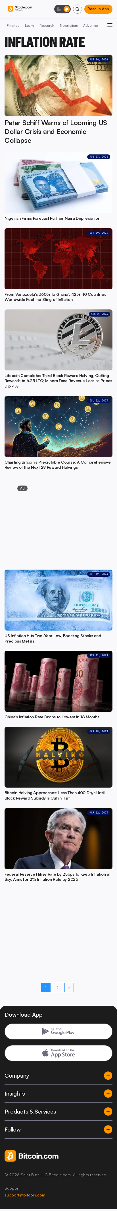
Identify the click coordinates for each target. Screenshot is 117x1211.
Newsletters (69, 25)
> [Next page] (69, 987)
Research (46, 25)
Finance (13, 25)
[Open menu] (109, 25)
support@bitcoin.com (25, 1194)
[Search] (77, 9)
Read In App (98, 9)
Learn (29, 25)
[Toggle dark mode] (62, 9)
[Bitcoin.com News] (20, 9)
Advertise (90, 25)
